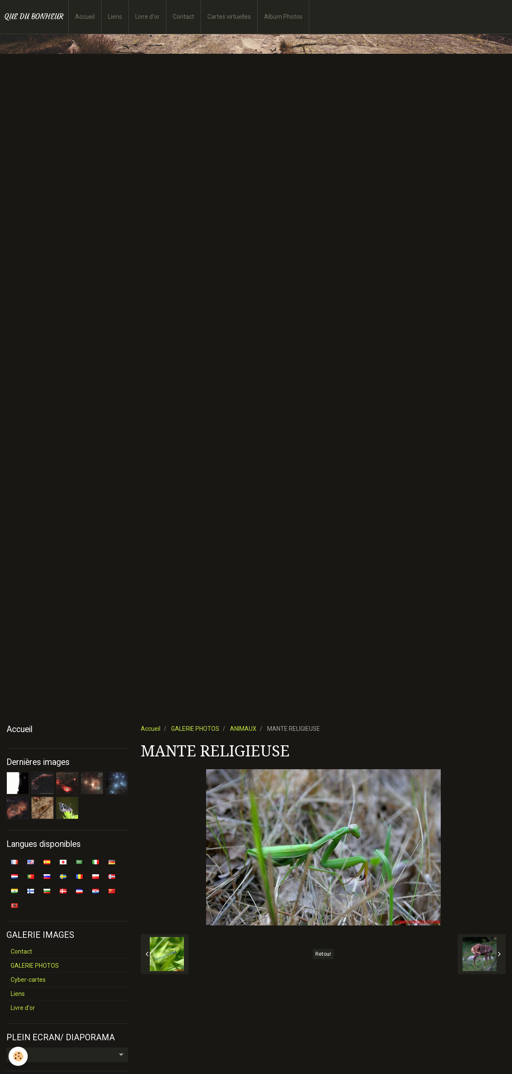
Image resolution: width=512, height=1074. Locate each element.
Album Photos (283, 16)
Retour (323, 954)
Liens (115, 16)
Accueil (85, 16)
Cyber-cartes (28, 979)
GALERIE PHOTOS (195, 728)
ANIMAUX (243, 728)
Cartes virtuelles (229, 16)
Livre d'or (147, 16)
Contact (183, 16)
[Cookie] (18, 1056)
